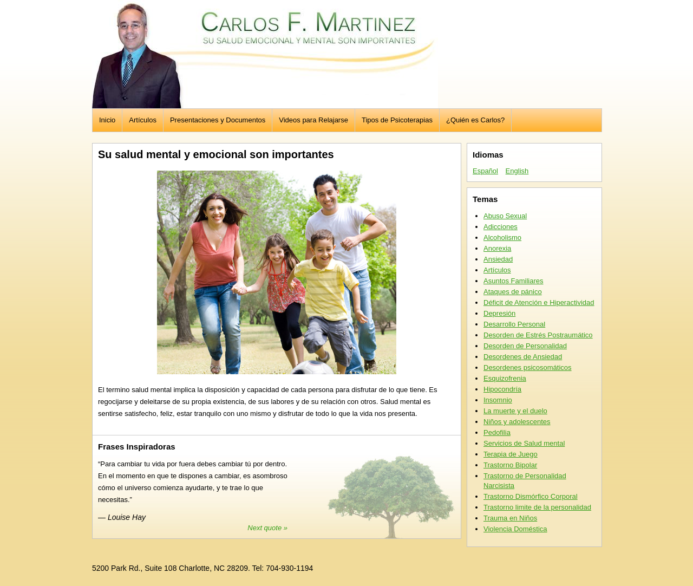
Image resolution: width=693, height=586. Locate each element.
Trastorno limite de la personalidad (537, 507)
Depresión (499, 313)
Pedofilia (497, 432)
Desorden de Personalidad (525, 346)
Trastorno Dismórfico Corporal (530, 496)
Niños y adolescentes (517, 422)
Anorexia (497, 248)
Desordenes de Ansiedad (522, 357)
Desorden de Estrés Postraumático (538, 335)
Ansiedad (498, 259)
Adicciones (500, 227)
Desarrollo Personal (514, 324)
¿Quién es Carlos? (475, 120)
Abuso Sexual (505, 216)
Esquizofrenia (504, 378)
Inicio (107, 120)
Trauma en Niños (510, 518)
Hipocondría (502, 389)
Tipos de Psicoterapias (397, 120)
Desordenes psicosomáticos (527, 367)
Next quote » (267, 528)
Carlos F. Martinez (265, 54)
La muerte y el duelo (515, 411)
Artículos (142, 120)
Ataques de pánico (512, 292)
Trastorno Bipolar (510, 465)
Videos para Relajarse (313, 120)
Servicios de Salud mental (524, 443)
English (517, 171)
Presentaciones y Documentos (217, 120)
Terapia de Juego (510, 454)
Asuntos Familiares (513, 281)
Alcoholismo (502, 237)
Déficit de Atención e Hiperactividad (538, 302)
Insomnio (497, 400)
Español (485, 171)
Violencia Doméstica (515, 529)
